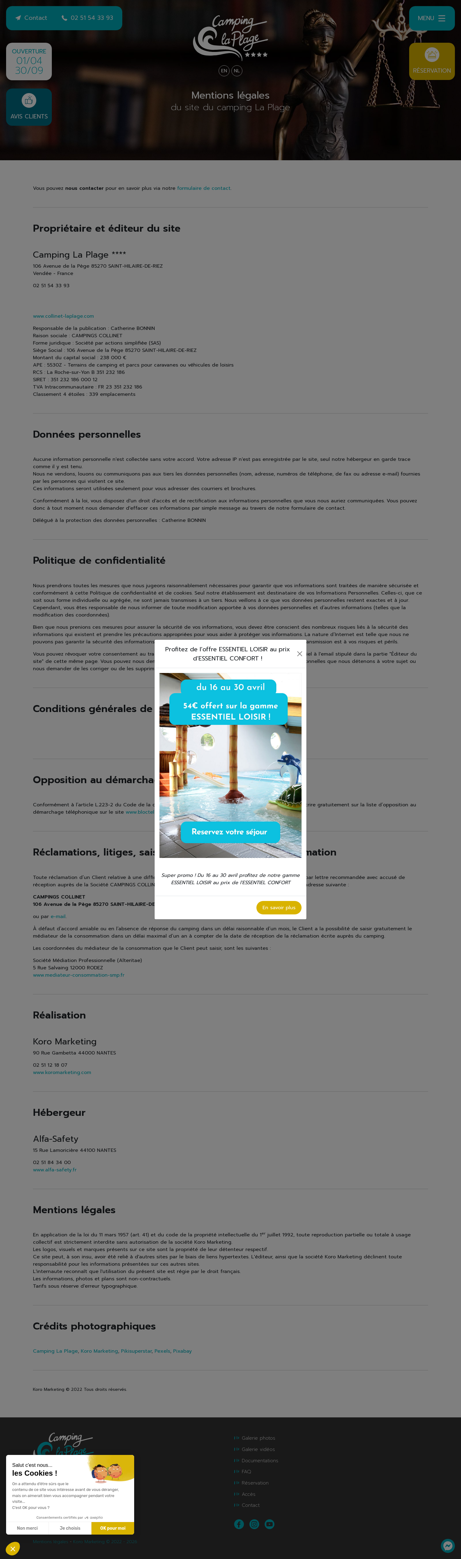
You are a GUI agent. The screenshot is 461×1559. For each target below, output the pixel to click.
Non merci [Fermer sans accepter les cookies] (27, 1528)
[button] (12, 1548)
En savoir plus (279, 907)
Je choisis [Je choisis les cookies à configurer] (70, 1528)
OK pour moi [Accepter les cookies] (113, 1528)
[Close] (300, 654)
